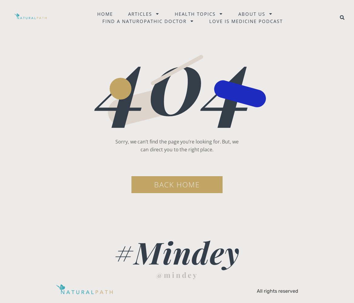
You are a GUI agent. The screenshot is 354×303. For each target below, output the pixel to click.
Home (105, 14)
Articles (144, 14)
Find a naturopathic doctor (148, 21)
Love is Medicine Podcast (246, 21)
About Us (255, 14)
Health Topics (199, 14)
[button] (342, 17)
